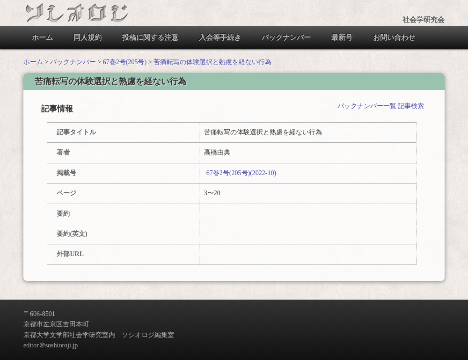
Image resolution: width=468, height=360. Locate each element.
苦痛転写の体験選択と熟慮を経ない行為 (212, 62)
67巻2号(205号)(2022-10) (241, 172)
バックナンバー (286, 37)
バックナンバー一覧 (366, 106)
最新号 (341, 37)
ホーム (42, 37)
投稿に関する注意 (150, 37)
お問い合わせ (394, 37)
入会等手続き (220, 37)
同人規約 (87, 37)
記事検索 (411, 106)
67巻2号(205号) (124, 62)
